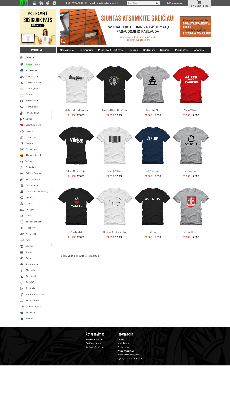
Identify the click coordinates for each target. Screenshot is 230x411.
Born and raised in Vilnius (114, 110)
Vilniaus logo (191, 171)
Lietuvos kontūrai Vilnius (114, 232)
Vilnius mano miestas (76, 171)
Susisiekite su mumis (95, 339)
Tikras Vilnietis (190, 110)
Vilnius (30, 57)
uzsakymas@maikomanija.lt (104, 3)
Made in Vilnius (114, 171)
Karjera (120, 339)
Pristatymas (123, 347)
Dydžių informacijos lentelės (130, 358)
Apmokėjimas (123, 343)
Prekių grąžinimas (125, 351)
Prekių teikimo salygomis (129, 354)
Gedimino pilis (152, 110)
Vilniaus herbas (191, 232)
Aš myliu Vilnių (76, 232)
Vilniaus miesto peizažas (76, 110)
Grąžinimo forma (93, 343)
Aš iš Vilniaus (152, 171)
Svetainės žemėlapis (95, 347)
